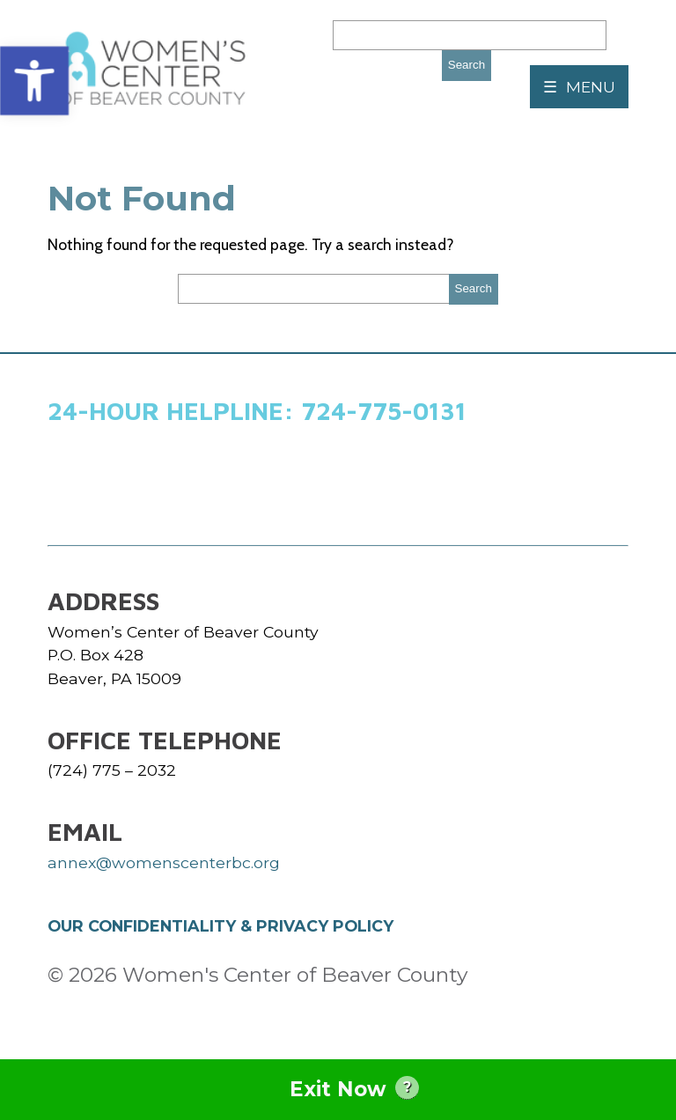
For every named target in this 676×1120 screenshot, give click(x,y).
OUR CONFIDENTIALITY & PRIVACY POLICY (220, 926)
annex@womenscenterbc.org (164, 862)
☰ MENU (579, 86)
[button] (34, 81)
